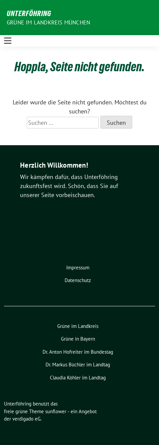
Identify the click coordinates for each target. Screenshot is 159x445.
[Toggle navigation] (7, 40)
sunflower (55, 411)
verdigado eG (26, 419)
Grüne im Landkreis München (48, 22)
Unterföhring (29, 13)
